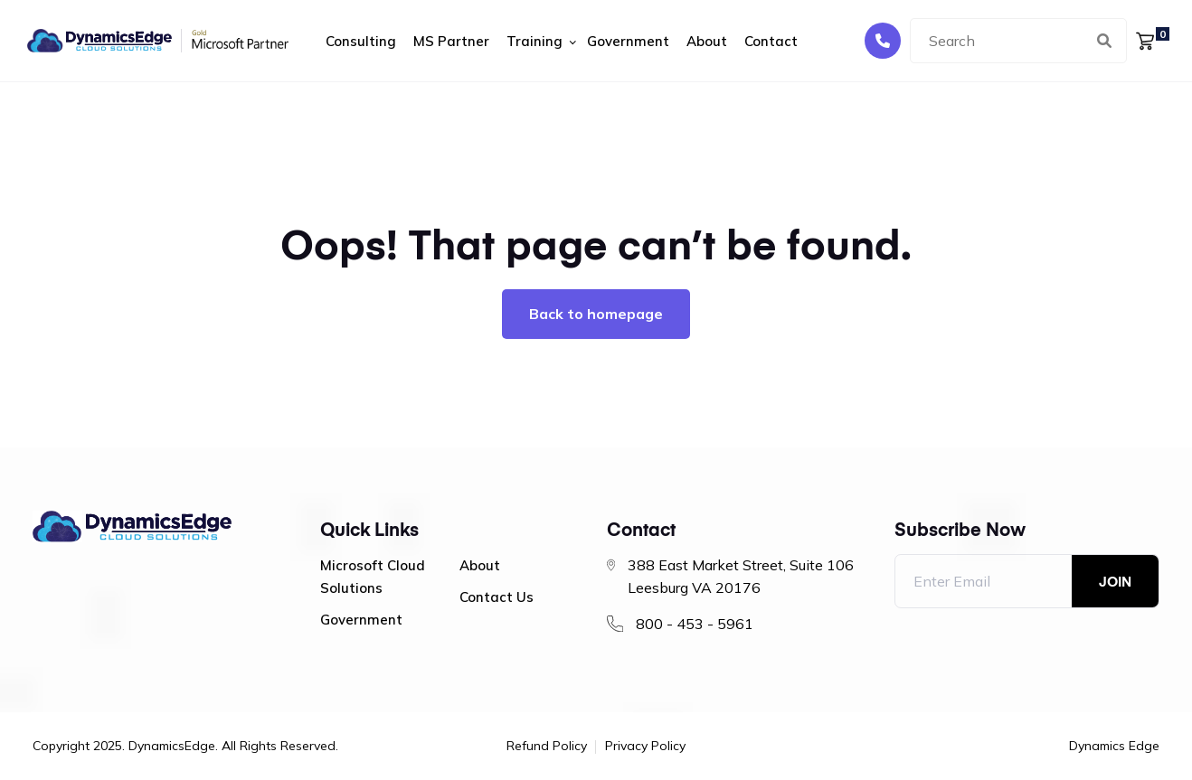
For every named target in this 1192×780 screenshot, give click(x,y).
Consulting (361, 41)
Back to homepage (596, 314)
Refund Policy (546, 746)
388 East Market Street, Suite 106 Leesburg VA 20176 (741, 576)
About (706, 41)
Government (628, 41)
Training (534, 41)
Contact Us (496, 597)
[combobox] (1018, 40)
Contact (771, 41)
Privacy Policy (645, 746)
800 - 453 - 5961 (694, 624)
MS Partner (451, 41)
